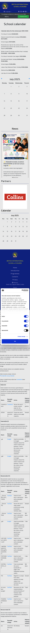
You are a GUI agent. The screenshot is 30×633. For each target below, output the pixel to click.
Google (9, 439)
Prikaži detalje (21, 336)
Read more (15, 177)
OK (15, 341)
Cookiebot (19, 379)
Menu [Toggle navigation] (7, 16)
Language (7, 11)
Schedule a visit (23, 16)
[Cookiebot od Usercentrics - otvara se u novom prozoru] (21, 290)
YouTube (9, 495)
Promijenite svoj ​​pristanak (7, 375)
